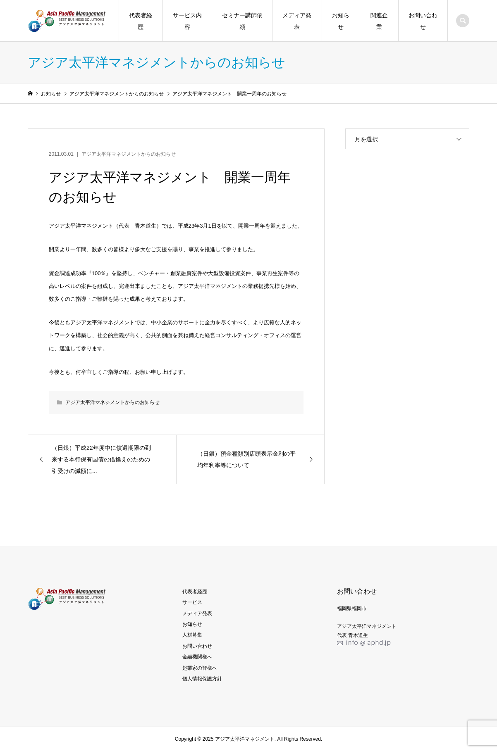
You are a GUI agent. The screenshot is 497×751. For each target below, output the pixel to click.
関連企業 (379, 21)
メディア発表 (296, 21)
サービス (192, 602)
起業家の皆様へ (199, 668)
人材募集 (192, 635)
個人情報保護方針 (202, 679)
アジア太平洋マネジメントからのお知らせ (128, 154)
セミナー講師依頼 (242, 21)
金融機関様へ (197, 657)
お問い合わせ (423, 21)
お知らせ (340, 21)
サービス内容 (187, 21)
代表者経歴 (140, 21)
